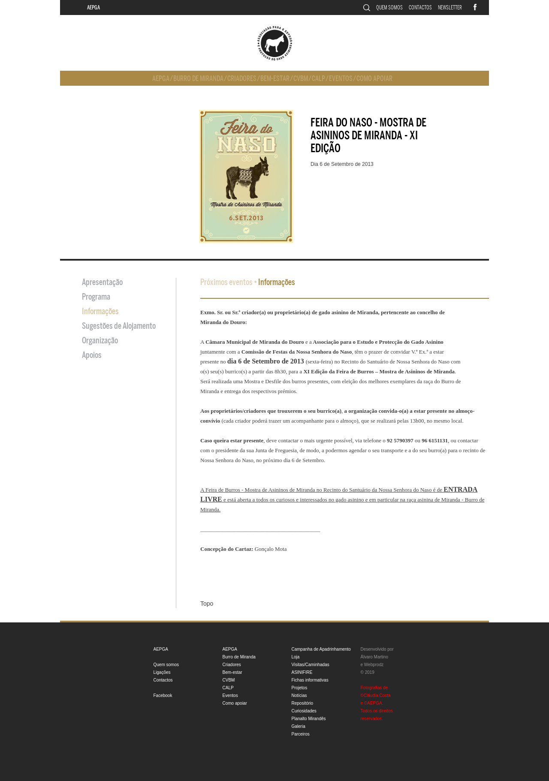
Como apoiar (374, 79)
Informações (100, 311)
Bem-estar (275, 79)
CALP (318, 79)
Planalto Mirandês (309, 718)
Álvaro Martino (374, 657)
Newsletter (450, 7)
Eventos (341, 79)
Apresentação (102, 282)
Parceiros (301, 734)
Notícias (299, 695)
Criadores (241, 79)
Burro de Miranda (198, 79)
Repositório (303, 703)
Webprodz (373, 664)
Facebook (163, 695)
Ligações (162, 672)
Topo (206, 603)
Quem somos (389, 7)
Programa (96, 297)
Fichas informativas (310, 680)
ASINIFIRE (302, 672)
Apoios (92, 355)
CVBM (300, 79)
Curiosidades (304, 711)
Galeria (298, 726)
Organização (100, 340)
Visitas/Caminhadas (310, 664)
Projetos (300, 687)
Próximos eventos (226, 282)
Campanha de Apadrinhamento (321, 649)
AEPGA (93, 7)
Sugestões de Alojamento (119, 326)
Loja (296, 657)
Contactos (420, 7)
